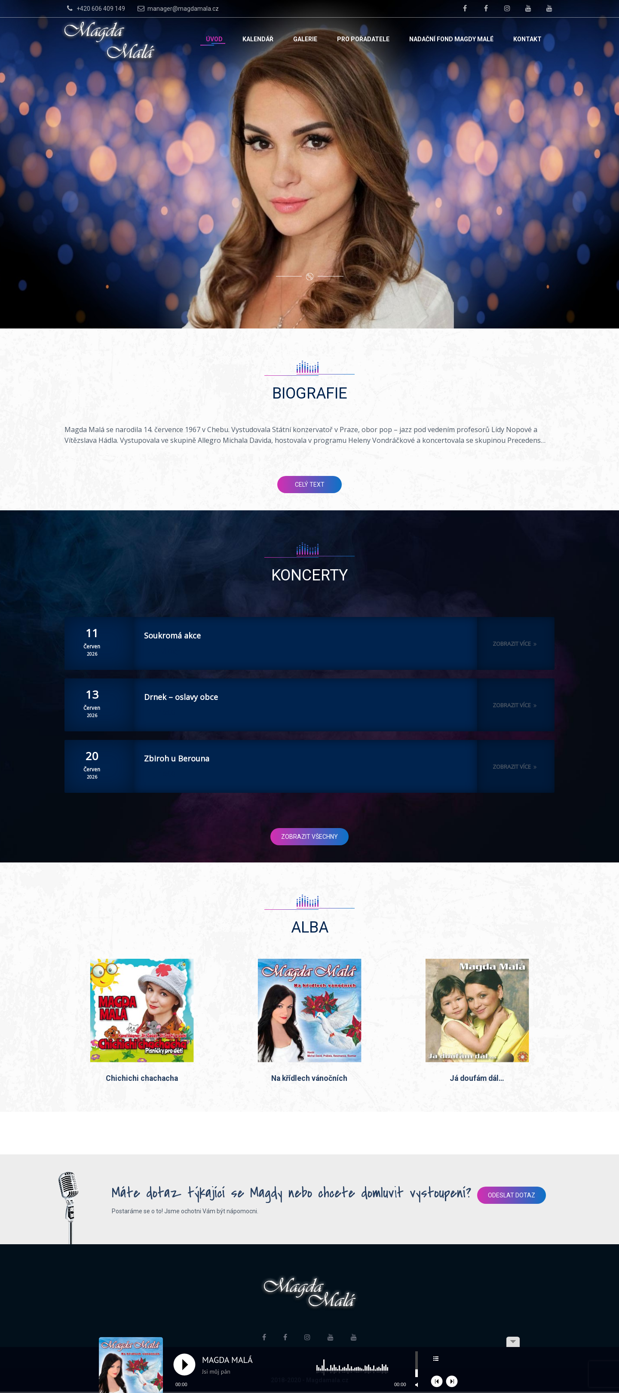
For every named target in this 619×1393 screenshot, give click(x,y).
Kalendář (257, 39)
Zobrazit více (516, 643)
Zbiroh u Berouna (176, 758)
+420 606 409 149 (94, 8)
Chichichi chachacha (141, 1079)
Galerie (305, 39)
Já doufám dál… (477, 1079)
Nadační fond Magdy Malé (451, 39)
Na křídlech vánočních (309, 1079)
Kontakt (527, 39)
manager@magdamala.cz (177, 8)
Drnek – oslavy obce (181, 697)
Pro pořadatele (363, 39)
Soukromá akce (172, 635)
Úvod (214, 39)
